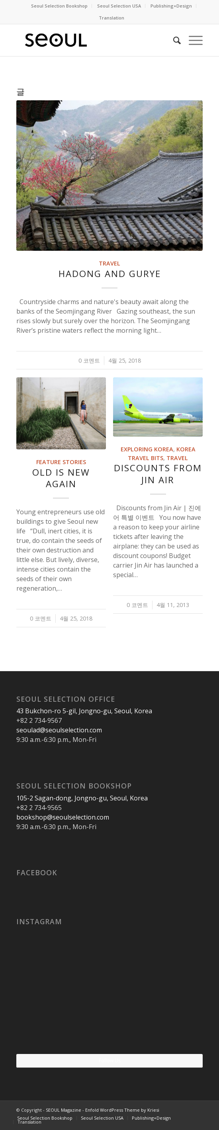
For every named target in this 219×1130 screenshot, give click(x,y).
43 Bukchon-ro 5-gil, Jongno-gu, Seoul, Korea (84, 710)
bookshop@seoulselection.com (62, 817)
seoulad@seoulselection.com (59, 730)
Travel (109, 263)
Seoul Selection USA (119, 6)
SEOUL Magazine (63, 1110)
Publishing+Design (171, 6)
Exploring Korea (147, 449)
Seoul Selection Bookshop (59, 6)
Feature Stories (61, 462)
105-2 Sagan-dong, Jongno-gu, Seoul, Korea (82, 798)
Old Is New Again (61, 478)
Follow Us (110, 1060)
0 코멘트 (89, 360)
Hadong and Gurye (110, 273)
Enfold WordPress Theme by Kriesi (122, 1110)
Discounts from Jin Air (158, 474)
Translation (111, 18)
